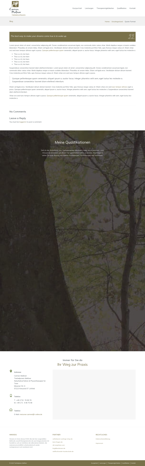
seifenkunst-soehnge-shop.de (62, 439)
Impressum (99, 443)
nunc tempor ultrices (119, 87)
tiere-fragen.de (58, 442)
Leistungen (89, 8)
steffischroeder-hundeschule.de (63, 451)
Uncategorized (117, 22)
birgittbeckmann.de (59, 448)
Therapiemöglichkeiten (105, 8)
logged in (22, 122)
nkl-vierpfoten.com (59, 445)
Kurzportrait (77, 8)
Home (107, 22)
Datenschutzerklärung (103, 439)
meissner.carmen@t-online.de (31, 414)
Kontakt (133, 8)
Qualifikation (121, 8)
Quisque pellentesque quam (53, 50)
